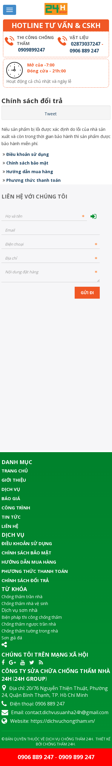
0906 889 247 (84, 50)
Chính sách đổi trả (25, 580)
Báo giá (10, 498)
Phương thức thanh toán (33, 180)
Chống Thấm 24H (59, 744)
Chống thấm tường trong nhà (29, 631)
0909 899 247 (76, 757)
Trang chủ (14, 471)
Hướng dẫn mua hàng (29, 171)
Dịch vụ (10, 489)
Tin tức (11, 517)
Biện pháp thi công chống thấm (31, 617)
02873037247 (85, 44)
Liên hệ (9, 526)
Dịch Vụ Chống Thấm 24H (69, 739)
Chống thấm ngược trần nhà (28, 624)
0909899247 (31, 49)
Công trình (15, 508)
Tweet (51, 114)
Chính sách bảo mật (27, 163)
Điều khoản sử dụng (27, 154)
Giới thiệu (13, 480)
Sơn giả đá (11, 638)
